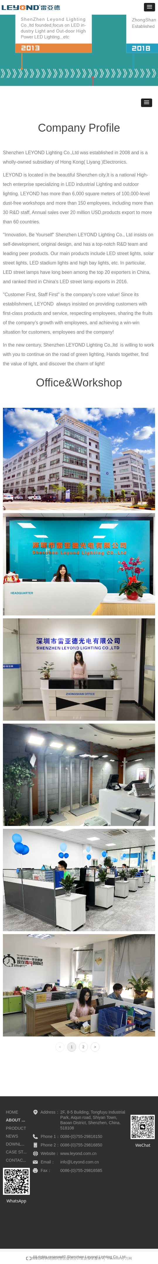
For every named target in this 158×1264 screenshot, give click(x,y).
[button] (149, 7)
